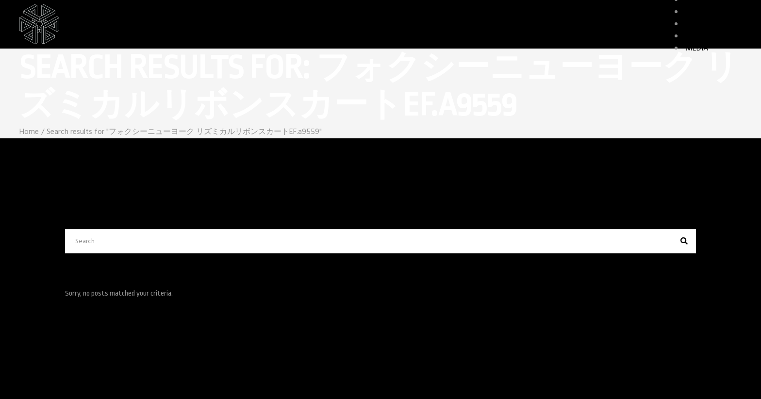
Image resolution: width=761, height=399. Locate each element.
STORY (697, 36)
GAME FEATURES (714, 24)
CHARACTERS (707, 12)
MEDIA (697, 48)
